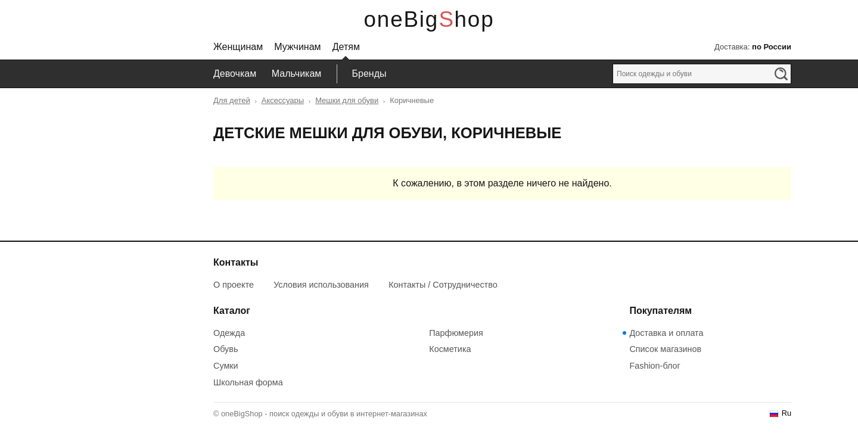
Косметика (450, 349)
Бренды (369, 73)
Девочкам (234, 73)
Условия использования (321, 284)
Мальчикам (297, 73)
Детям (346, 47)
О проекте (233, 284)
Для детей (231, 100)
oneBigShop (429, 19)
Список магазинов (665, 349)
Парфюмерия (456, 333)
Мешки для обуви (346, 100)
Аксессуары (283, 100)
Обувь (225, 349)
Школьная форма (248, 382)
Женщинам (238, 47)
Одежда (229, 333)
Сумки (225, 365)
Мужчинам (297, 47)
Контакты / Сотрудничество (443, 284)
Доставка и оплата (666, 333)
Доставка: (752, 46)
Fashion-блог (654, 365)
